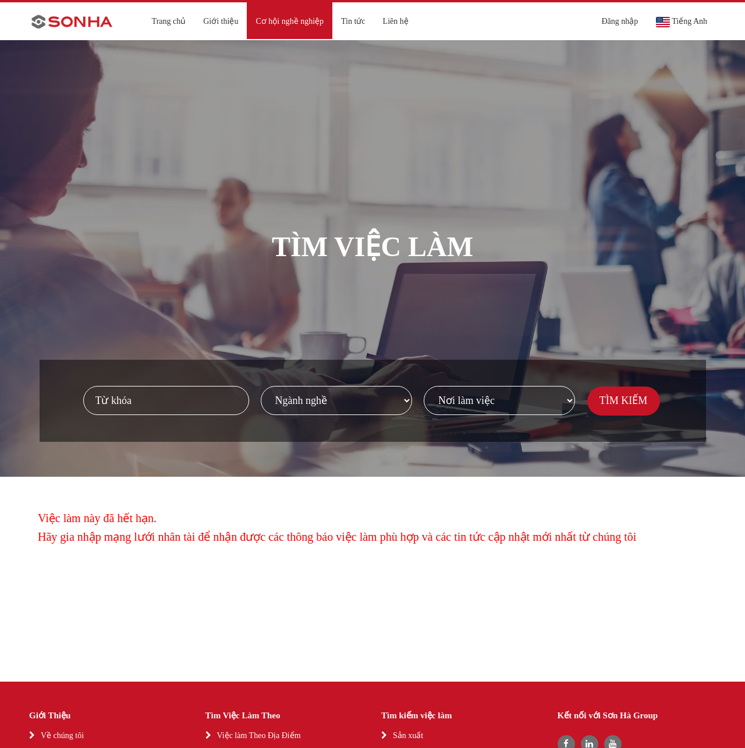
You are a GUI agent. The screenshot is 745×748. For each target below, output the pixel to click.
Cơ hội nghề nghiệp (290, 21)
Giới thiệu (220, 21)
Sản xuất (408, 735)
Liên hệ (396, 21)
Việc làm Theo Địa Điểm (259, 735)
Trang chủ (169, 21)
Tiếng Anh (681, 22)
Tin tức (353, 21)
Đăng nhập (619, 21)
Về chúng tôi (62, 735)
